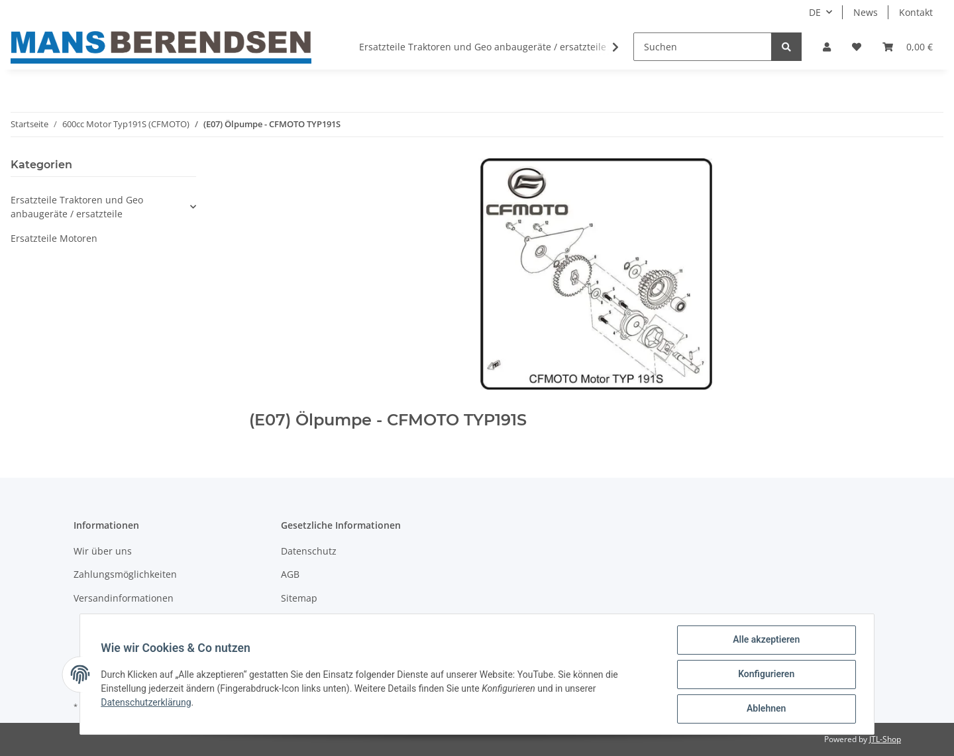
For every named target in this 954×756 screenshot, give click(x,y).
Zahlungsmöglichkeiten (125, 574)
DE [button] (815, 12)
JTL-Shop (885, 739)
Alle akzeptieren (765, 640)
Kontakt (916, 12)
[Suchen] (702, 46)
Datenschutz (309, 551)
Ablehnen (765, 709)
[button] (826, 47)
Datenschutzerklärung (146, 702)
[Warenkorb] (907, 47)
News (865, 12)
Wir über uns (103, 551)
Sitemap (299, 598)
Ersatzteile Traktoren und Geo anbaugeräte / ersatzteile (77, 206)
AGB (290, 574)
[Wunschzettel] (856, 47)
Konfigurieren (765, 674)
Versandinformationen (124, 598)
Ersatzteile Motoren (54, 238)
